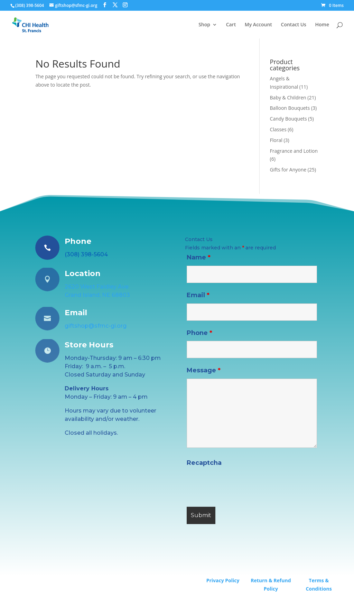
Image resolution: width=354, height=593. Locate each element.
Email (198, 295)
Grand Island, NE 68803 (97, 295)
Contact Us (293, 25)
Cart (231, 25)
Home (322, 25)
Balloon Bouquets (290, 108)
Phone (199, 333)
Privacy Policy (223, 580)
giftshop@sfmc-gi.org (96, 325)
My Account (258, 25)
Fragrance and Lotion (294, 151)
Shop (204, 25)
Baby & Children (288, 97)
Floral (276, 140)
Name (199, 257)
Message (204, 370)
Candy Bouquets (288, 118)
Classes (278, 129)
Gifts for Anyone (288, 169)
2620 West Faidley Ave (97, 286)
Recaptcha (204, 463)
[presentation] (239, 484)
